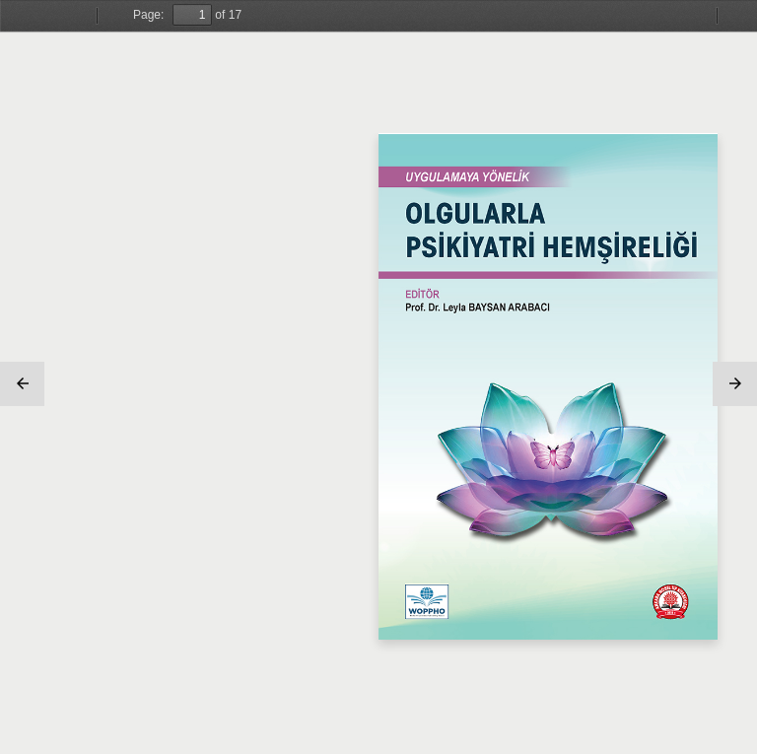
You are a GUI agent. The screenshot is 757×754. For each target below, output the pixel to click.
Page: (148, 15)
